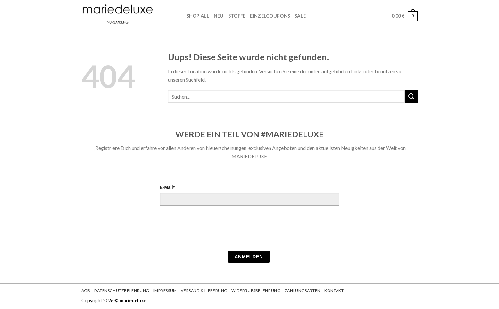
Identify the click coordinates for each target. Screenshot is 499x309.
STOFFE (237, 16)
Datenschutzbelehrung (121, 290)
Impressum (165, 290)
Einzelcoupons (270, 16)
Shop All (198, 16)
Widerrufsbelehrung (255, 290)
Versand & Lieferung (204, 290)
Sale (300, 16)
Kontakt (334, 290)
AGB (85, 290)
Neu (219, 16)
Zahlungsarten (302, 290)
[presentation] (208, 230)
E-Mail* (167, 187)
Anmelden (249, 256)
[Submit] (411, 96)
